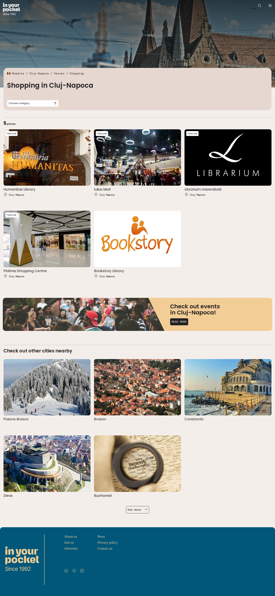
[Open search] (259, 5)
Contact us (105, 548)
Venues (59, 73)
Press (101, 536)
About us (70, 536)
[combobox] (33, 103)
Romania (18, 73)
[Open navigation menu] (270, 5)
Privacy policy (108, 542)
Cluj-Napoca (39, 73)
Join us (69, 542)
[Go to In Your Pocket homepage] (11, 9)
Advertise (71, 548)
